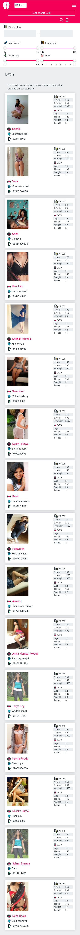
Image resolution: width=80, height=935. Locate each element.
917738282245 (21, 611)
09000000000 (20, 768)
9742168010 (19, 296)
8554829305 (19, 506)
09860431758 (20, 663)
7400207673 (19, 453)
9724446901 (19, 138)
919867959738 (21, 925)
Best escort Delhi (41, 12)
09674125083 (20, 558)
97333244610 (20, 191)
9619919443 (19, 716)
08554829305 (20, 243)
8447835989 (19, 348)
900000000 (19, 401)
